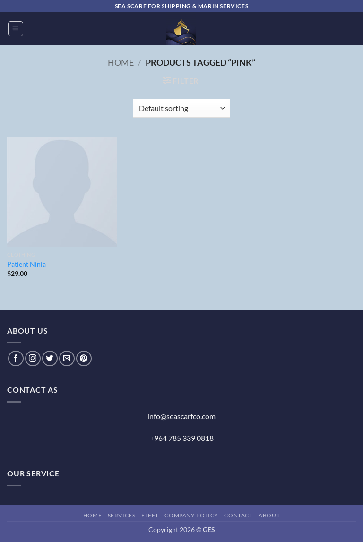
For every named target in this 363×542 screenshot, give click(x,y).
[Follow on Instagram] (33, 358)
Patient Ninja (26, 264)
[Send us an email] (67, 358)
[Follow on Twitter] (50, 358)
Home (121, 62)
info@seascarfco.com (181, 416)
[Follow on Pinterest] (84, 358)
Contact (238, 515)
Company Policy (191, 515)
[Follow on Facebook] (16, 358)
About (269, 515)
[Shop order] (181, 108)
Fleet (150, 515)
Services (122, 515)
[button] (15, 28)
